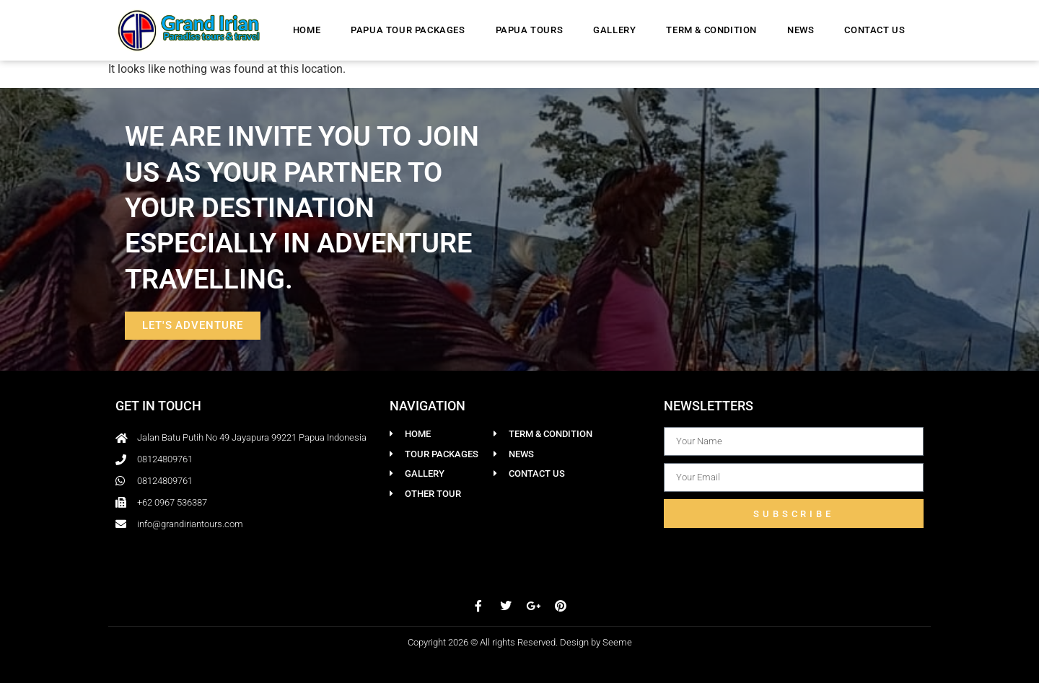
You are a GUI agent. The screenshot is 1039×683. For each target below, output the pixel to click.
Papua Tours (530, 30)
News (800, 30)
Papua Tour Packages (408, 30)
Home (306, 30)
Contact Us (874, 30)
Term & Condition (711, 30)
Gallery (614, 30)
